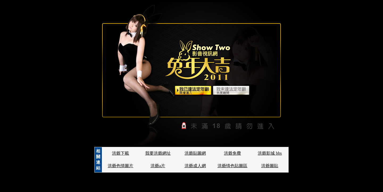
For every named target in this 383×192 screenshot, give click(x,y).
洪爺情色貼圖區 (232, 165)
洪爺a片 (158, 165)
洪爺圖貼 (269, 165)
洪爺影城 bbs (270, 153)
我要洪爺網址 (158, 153)
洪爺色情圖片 (120, 165)
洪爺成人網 (195, 165)
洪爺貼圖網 (195, 153)
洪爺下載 (120, 153)
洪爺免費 (232, 153)
